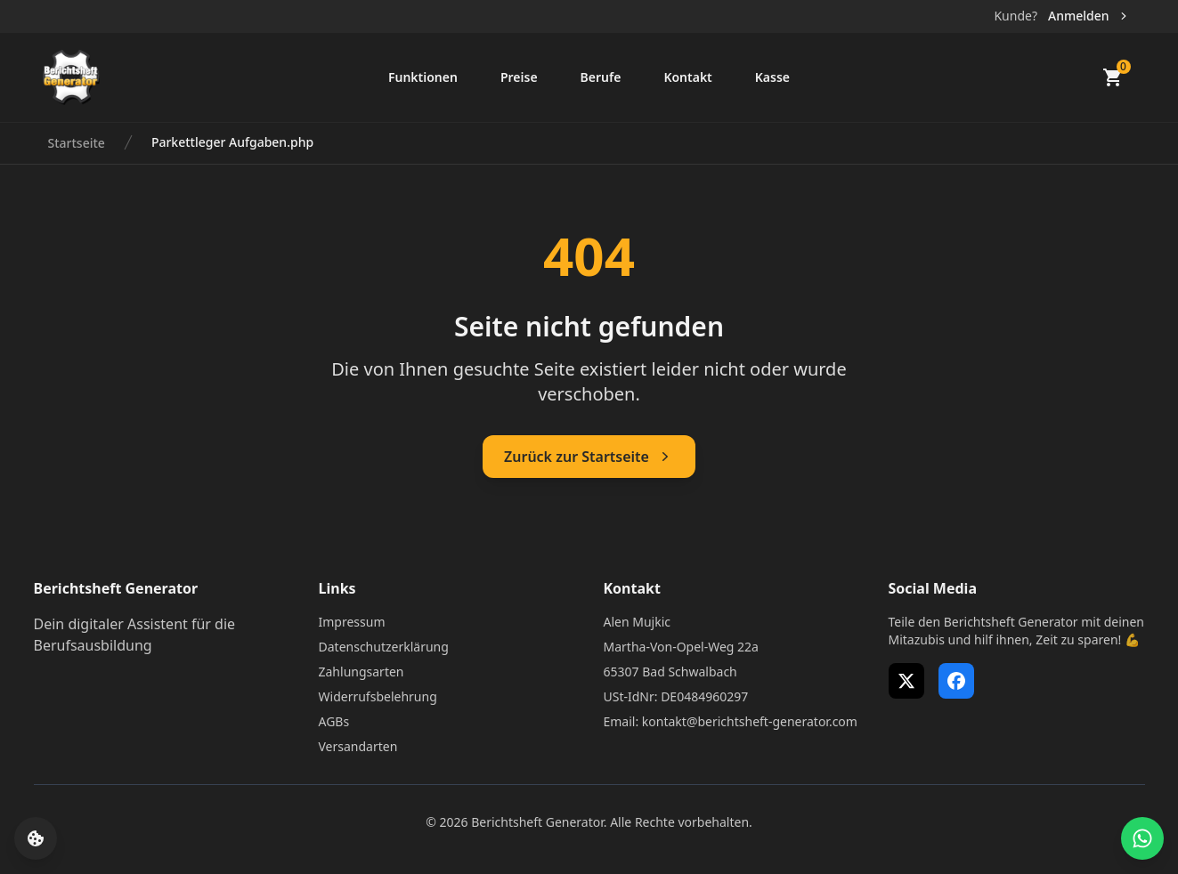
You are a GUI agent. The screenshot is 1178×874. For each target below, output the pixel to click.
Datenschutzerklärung (384, 646)
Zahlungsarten (361, 671)
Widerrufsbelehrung (378, 696)
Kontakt (687, 77)
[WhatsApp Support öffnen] (1142, 838)
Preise (519, 77)
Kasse (772, 77)
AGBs (334, 721)
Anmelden (1089, 15)
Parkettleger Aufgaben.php (232, 142)
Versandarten (358, 746)
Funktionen (423, 77)
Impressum (352, 621)
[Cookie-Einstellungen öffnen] (35, 838)
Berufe (601, 77)
